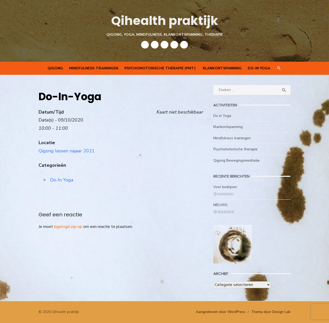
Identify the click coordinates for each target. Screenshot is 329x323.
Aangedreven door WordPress (220, 311)
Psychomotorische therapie (235, 149)
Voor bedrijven (225, 186)
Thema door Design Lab (270, 311)
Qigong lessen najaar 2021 (67, 151)
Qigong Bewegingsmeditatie (236, 160)
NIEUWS (220, 204)
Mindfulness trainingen (93, 68)
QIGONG (55, 68)
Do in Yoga (222, 115)
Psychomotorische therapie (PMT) (160, 68)
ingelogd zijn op (68, 226)
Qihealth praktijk (164, 20)
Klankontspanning (222, 68)
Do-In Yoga (259, 68)
